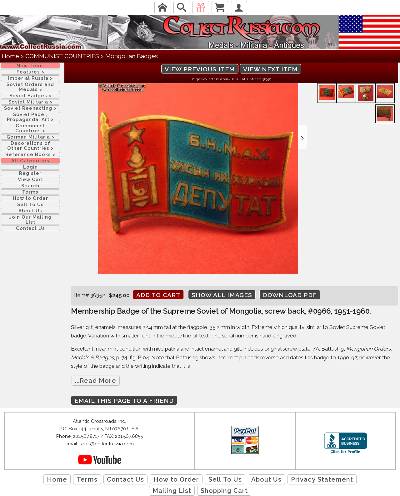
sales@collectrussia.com (106, 444)
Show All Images (222, 294)
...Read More (95, 380)
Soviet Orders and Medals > (30, 87)
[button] (302, 137)
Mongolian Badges (131, 56)
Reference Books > (30, 154)
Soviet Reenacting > (30, 108)
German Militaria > (30, 137)
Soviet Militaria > (30, 102)
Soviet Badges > (30, 96)
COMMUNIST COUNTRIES (62, 56)
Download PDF (290, 294)
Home (10, 56)
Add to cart (158, 294)
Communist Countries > (30, 128)
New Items (30, 65)
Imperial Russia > (30, 78)
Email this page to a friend (124, 400)
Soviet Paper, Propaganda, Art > (30, 117)
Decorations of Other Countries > (30, 145)
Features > (30, 72)
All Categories (30, 161)
